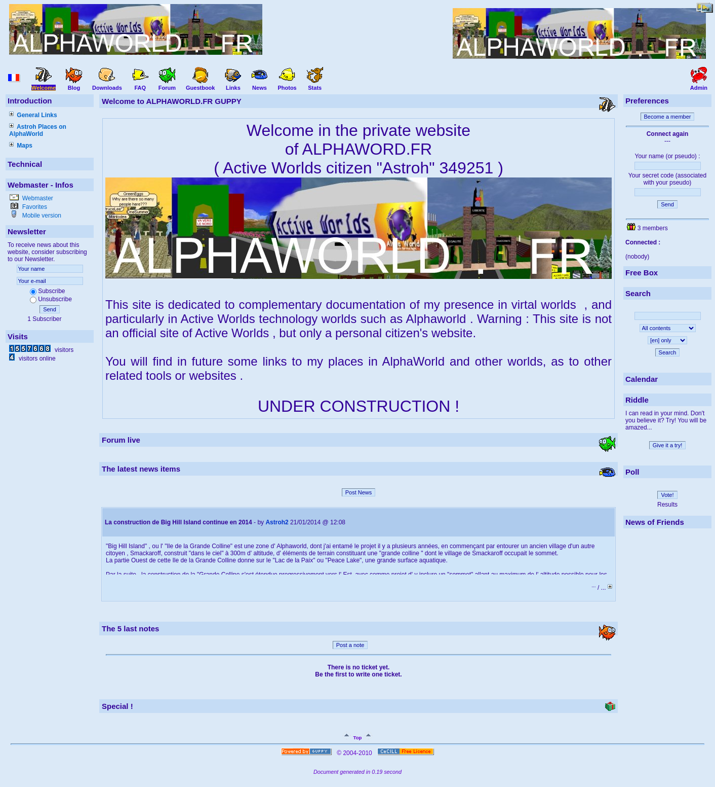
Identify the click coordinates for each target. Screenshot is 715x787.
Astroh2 (276, 522)
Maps (20, 145)
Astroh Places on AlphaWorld (37, 130)
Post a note (350, 645)
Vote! (667, 495)
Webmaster (36, 198)
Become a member (667, 117)
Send (49, 309)
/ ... (602, 587)
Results (667, 504)
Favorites (33, 206)
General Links (33, 115)
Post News (358, 492)
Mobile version (40, 215)
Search (668, 352)
